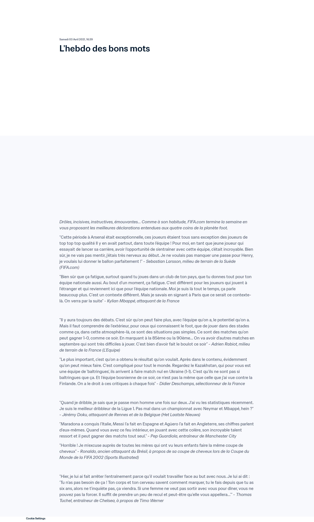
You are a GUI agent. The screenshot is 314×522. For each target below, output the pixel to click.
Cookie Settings (35, 518)
